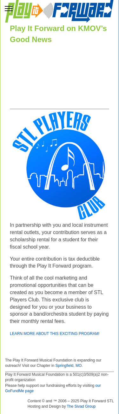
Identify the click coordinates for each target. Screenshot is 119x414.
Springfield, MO (69, 365)
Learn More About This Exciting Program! (54, 333)
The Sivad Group (81, 406)
